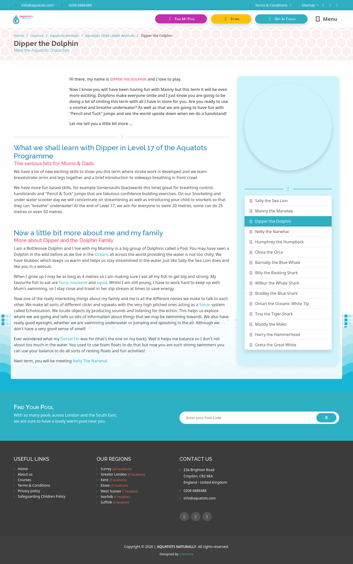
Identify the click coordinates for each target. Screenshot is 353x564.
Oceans (102, 254)
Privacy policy (29, 491)
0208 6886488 (80, 5)
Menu (326, 19)
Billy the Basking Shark (273, 272)
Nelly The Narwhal (90, 361)
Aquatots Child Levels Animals (109, 35)
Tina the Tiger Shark (271, 314)
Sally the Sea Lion (268, 200)
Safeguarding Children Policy (41, 496)
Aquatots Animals (64, 35)
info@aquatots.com (38, 5)
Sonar (204, 304)
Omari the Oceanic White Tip (279, 303)
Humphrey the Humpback (276, 242)
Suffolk (115, 502)
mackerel (79, 282)
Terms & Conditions (34, 485)
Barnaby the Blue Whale (274, 262)
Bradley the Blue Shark (273, 293)
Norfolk (115, 496)
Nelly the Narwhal (269, 231)
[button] (231, 19)
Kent (114, 480)
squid (102, 282)
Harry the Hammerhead (274, 334)
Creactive (186, 554)
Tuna (63, 282)
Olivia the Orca (266, 252)
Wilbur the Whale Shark (274, 283)
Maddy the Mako (268, 324)
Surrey (116, 469)
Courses (36, 35)
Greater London (123, 474)
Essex (114, 485)
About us (25, 474)
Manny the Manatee (271, 211)
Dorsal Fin (70, 339)
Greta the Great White (272, 345)
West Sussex (119, 491)
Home (19, 35)
